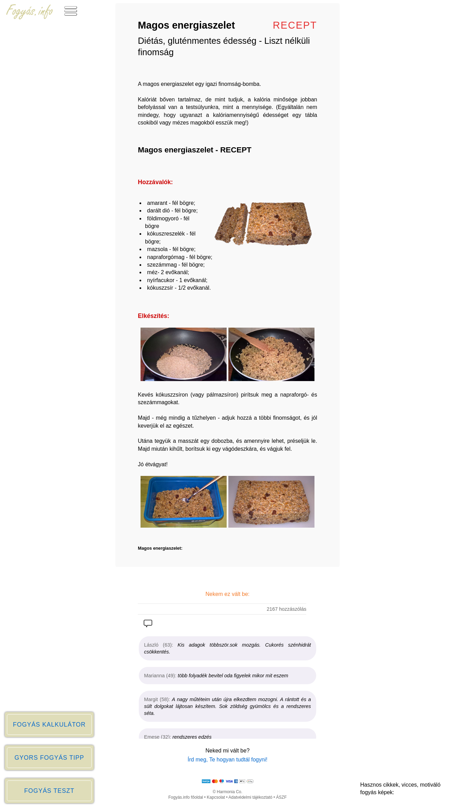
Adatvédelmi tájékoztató (250, 797)
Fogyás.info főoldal (185, 797)
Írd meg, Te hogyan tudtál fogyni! (228, 759)
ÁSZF (281, 797)
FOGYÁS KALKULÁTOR (49, 724)
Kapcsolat (216, 797)
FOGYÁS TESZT (49, 790)
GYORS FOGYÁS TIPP (49, 757)
